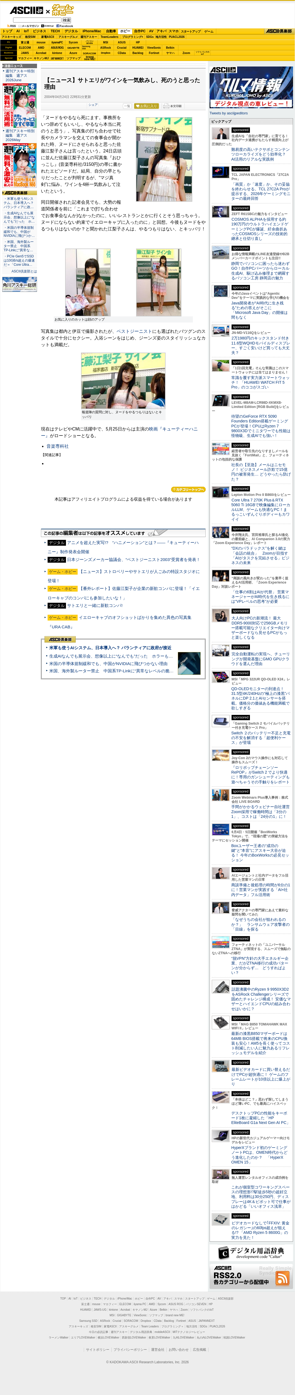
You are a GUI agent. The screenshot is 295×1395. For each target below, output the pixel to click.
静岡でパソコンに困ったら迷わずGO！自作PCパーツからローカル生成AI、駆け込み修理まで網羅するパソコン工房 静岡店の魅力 (260, 270)
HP (138, 42)
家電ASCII (47, 36)
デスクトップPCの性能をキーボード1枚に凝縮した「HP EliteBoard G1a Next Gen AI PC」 (260, 1118)
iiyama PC (140, 1304)
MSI (105, 42)
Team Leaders (150, 1326)
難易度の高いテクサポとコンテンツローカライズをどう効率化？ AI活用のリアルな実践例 (261, 154)
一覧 (127, 106)
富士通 (25, 42)
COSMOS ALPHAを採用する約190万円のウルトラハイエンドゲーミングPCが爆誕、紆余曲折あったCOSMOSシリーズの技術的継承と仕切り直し (259, 229)
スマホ (174, 31)
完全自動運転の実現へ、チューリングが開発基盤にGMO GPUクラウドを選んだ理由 (260, 659)
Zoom (186, 53)
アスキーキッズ (11, 36)
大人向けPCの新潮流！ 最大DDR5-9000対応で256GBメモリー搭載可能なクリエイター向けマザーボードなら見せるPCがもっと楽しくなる (260, 627)
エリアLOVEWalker (83, 1337)
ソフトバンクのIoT (202, 53)
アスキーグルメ (68, 36)
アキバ (161, 31)
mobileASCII (162, 1332)
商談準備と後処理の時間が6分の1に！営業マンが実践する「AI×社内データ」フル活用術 (260, 890)
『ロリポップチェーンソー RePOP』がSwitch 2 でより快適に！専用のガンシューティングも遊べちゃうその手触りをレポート (260, 774)
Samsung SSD (88, 1320)
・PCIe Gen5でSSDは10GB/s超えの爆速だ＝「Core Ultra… (19, 260)
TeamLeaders (110, 36)
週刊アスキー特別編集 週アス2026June (20, 75)
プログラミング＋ (172, 1326)
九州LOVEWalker (183, 1337)
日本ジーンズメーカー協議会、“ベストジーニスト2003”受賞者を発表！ (133, 559)
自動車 (111, 31)
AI (18, 31)
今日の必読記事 (98, 1332)
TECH (55, 31)
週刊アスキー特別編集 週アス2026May (20, 135)
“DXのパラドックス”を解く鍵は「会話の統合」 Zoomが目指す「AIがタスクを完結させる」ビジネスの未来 (260, 555)
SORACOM (131, 1320)
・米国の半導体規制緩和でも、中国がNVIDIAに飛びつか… (19, 232)
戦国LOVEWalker (234, 1337)
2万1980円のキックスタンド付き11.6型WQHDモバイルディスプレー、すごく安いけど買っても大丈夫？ (260, 345)
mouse (40, 42)
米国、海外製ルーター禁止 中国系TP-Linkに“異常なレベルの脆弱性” (114, 670)
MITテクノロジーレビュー (189, 1332)
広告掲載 (199, 1350)
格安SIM (30, 36)
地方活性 (161, 36)
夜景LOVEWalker (159, 1337)
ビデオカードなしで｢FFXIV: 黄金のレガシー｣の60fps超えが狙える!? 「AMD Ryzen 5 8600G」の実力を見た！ (260, 1230)
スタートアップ (190, 31)
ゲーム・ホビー (63, 10)
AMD (41, 47)
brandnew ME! (89, 58)
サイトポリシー (97, 1350)
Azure (73, 53)
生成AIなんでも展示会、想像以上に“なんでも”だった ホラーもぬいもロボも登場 (125, 656)
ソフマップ (73, 58)
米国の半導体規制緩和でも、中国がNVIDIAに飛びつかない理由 (108, 663)
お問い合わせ (179, 1350)
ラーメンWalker (58, 1337)
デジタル (71, 31)
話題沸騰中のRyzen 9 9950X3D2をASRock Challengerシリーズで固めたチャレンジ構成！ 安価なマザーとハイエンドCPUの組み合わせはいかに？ (261, 999)
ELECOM (25, 47)
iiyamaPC (57, 42)
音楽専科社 (57, 446)
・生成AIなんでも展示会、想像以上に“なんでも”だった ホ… (19, 217)
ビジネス (39, 31)
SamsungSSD (86, 47)
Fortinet (154, 53)
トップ (7, 31)
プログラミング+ (132, 36)
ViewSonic (154, 47)
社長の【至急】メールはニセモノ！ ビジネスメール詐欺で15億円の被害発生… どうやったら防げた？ (261, 471)
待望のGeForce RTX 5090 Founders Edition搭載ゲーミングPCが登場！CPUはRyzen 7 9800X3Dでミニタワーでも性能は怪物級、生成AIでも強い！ (261, 426)
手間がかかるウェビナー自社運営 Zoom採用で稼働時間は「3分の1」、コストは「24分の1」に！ (262, 811)
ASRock (105, 47)
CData (122, 53)
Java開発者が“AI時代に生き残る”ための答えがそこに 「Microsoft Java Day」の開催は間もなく (259, 310)
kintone (57, 53)
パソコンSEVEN (90, 42)
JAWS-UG (100, 1309)
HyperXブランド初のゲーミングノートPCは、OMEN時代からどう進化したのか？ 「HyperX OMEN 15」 (259, 1154)
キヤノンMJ (41, 58)
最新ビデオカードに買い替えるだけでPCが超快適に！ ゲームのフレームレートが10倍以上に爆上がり (260, 1076)
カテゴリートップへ (188, 489)
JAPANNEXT (57, 58)
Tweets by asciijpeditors (229, 113)
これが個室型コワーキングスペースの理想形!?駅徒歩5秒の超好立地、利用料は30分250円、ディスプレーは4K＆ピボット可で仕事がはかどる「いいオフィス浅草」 (261, 1197)
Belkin (170, 47)
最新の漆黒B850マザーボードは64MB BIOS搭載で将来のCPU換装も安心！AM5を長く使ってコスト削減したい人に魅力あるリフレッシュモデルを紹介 (260, 1043)
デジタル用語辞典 (141, 1332)
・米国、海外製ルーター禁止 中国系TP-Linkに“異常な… (19, 246)
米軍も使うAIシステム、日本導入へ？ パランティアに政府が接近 (110, 647)
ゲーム (208, 31)
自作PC (140, 31)
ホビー (125, 31)
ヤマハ (170, 53)
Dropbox (105, 52)
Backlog (137, 53)
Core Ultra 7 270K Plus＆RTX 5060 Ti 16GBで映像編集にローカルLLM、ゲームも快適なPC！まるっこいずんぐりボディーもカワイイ (260, 509)
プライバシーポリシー (130, 1350)
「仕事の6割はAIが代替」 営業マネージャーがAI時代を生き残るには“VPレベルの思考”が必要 (260, 597)
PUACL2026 (177, 36)
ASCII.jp (26, 10)
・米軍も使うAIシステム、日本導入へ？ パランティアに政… (19, 203)
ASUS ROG (57, 47)
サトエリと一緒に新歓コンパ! (94, 605)
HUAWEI (138, 47)
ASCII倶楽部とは (24, 271)
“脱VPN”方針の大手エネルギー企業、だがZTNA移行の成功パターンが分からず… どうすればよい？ (260, 965)
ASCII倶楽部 (279, 31)
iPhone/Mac (92, 31)
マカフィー (25, 58)
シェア (93, 104)
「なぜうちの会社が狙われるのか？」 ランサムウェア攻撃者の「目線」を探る (260, 924)
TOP (63, 1298)
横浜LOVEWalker (108, 1337)
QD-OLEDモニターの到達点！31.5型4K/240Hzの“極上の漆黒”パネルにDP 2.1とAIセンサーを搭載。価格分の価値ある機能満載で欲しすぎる (260, 698)
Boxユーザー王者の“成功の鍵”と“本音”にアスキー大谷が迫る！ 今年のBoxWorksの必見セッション (260, 852)
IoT (26, 31)
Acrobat (41, 53)
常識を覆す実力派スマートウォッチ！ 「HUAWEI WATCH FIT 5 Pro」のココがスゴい (260, 382)
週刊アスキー (88, 36)
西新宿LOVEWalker (134, 1337)
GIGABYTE (73, 47)
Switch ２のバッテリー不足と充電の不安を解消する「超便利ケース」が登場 (261, 738)
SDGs (150, 36)
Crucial (122, 47)
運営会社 (157, 1350)
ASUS (122, 42)
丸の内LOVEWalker (209, 1337)
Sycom (73, 42)
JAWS (25, 53)
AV (151, 31)
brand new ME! (175, 1315)
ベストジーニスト (134, 331)
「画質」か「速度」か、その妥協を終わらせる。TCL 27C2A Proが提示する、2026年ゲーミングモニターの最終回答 (261, 191)
